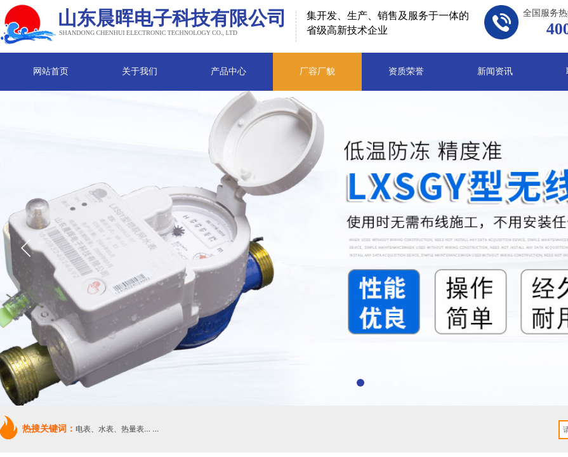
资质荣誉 (406, 71)
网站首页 (51, 71)
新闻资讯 (495, 71)
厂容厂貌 (317, 71)
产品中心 (228, 71)
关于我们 (139, 71)
